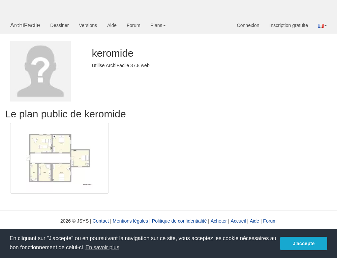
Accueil (238, 221)
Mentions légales (130, 221)
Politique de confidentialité (179, 221)
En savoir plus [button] (102, 247)
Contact (101, 221)
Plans (157, 25)
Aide (112, 25)
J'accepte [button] (304, 243)
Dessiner (59, 25)
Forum (133, 25)
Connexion (248, 25)
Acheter (219, 221)
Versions (88, 25)
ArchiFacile (25, 25)
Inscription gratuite (289, 25)
